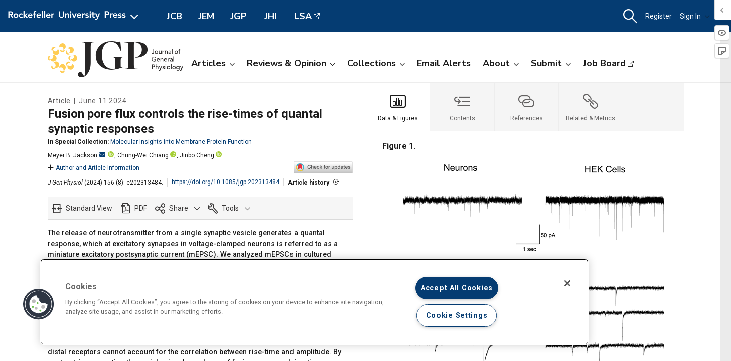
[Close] (567, 283)
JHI (270, 16)
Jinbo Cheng (197, 155)
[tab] (398, 107)
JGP (238, 16)
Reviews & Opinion (291, 63)
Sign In (695, 16)
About (501, 63)
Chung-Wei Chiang (143, 155)
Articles (213, 63)
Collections (376, 63)
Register (658, 16)
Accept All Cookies (457, 288)
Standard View (89, 208)
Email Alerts (444, 63)
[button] (630, 16)
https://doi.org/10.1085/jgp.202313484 (225, 182)
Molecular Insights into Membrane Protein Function (181, 141)
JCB (174, 16)
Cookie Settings (457, 315)
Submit (551, 63)
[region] (314, 302)
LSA (303, 16)
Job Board (604, 63)
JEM (206, 16)
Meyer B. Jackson (76, 155)
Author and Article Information (93, 167)
